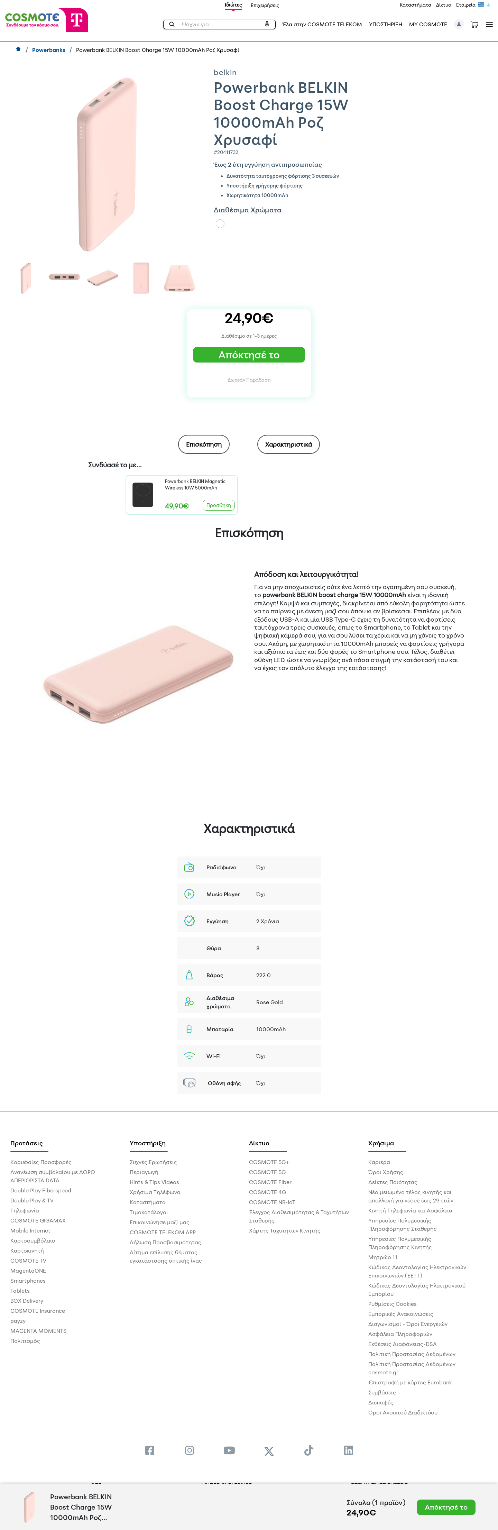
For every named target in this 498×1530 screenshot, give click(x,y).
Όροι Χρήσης (385, 1172)
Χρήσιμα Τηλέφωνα (155, 1192)
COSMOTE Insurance (37, 1310)
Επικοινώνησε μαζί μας (160, 1222)
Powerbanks (49, 49)
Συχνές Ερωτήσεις (153, 1161)
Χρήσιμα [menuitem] (381, 1143)
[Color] (220, 223)
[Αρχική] (19, 49)
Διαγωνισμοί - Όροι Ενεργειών (408, 1323)
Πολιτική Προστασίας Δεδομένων (411, 1353)
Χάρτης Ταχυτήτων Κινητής (285, 1230)
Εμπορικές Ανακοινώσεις (400, 1313)
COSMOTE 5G (267, 1172)
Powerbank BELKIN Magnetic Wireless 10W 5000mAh (195, 484)
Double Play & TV (32, 1200)
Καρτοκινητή (27, 1250)
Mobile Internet (30, 1230)
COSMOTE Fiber (270, 1182)
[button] (459, 24)
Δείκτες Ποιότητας (392, 1182)
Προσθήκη (218, 505)
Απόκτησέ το (249, 354)
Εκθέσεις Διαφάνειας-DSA (402, 1343)
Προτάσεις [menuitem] (26, 1143)
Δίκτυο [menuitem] (259, 1143)
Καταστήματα (415, 5)
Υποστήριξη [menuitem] (148, 1143)
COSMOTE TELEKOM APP (163, 1232)
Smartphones (28, 1280)
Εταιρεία (466, 5)
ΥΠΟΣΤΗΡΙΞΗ (385, 24)
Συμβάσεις (382, 1392)
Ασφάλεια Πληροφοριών (400, 1333)
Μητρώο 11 (382, 1257)
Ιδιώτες (233, 5)
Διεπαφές (381, 1402)
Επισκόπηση (204, 444)
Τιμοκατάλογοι (149, 1212)
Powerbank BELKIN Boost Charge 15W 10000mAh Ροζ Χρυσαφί (157, 49)
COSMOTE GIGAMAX (38, 1220)
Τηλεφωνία (24, 1210)
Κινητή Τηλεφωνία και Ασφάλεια (410, 1210)
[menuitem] (149, 1450)
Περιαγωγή (144, 1172)
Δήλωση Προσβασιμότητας (165, 1242)
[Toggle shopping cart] (474, 24)
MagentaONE (28, 1270)
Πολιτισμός (25, 1340)
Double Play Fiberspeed (40, 1190)
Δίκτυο (443, 5)
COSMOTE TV (28, 1260)
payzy (18, 1320)
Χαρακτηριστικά (288, 444)
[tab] (204, 444)
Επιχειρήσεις (265, 5)
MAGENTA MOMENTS (38, 1330)
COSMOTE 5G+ (269, 1161)
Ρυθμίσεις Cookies (392, 1303)
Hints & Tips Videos (154, 1182)
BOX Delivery (26, 1300)
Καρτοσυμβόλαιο (32, 1240)
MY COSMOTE (428, 24)
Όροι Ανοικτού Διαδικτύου (402, 1412)
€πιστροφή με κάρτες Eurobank (410, 1382)
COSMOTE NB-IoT (272, 1202)
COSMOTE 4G (267, 1192)
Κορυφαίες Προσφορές (41, 1161)
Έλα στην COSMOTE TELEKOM (322, 24)
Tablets (20, 1290)
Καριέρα (379, 1161)
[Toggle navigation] (488, 24)
